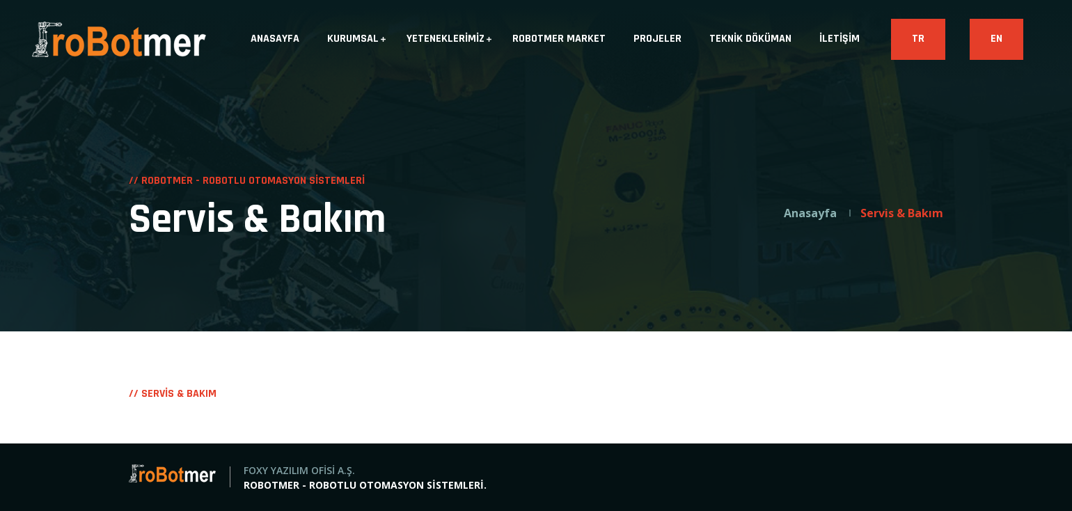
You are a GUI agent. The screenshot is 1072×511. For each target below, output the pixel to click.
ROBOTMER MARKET (559, 38)
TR (918, 38)
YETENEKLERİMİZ (445, 38)
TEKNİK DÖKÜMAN (750, 38)
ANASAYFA (275, 38)
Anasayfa (810, 213)
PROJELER (657, 38)
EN (996, 38)
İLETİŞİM (839, 38)
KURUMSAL (353, 38)
